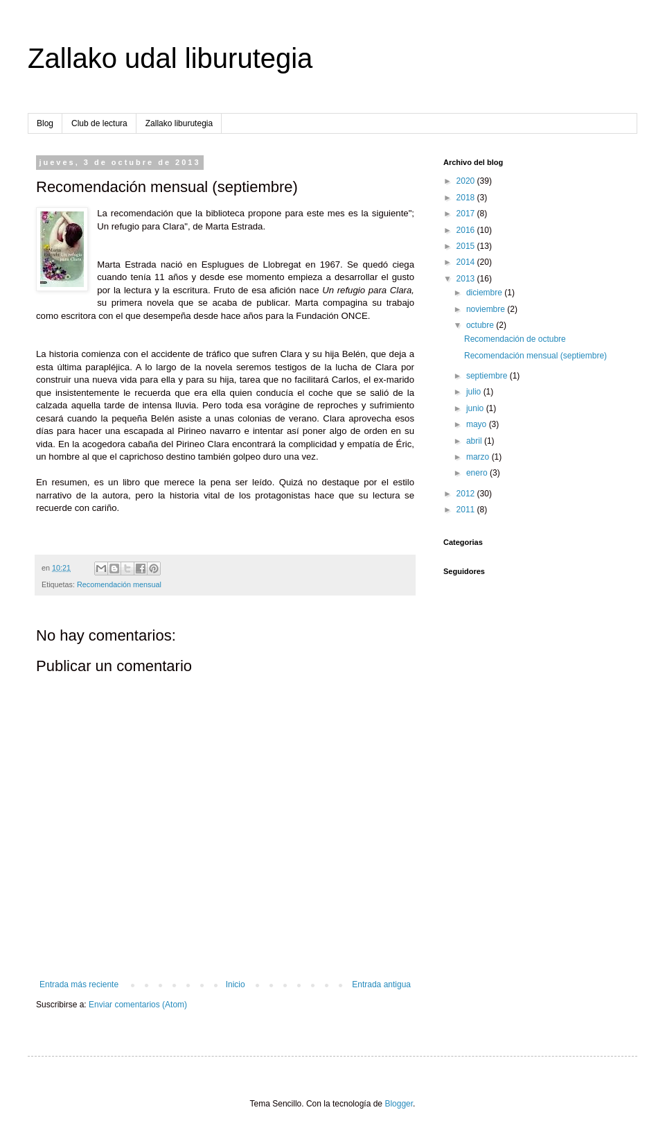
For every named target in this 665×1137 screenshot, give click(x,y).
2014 (466, 262)
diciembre (485, 292)
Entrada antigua (381, 984)
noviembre (486, 309)
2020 (466, 181)
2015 (466, 246)
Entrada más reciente (78, 984)
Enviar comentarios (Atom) (138, 1004)
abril (475, 441)
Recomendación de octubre (515, 339)
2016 (466, 230)
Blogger (398, 1104)
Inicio (235, 984)
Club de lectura (99, 123)
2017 (466, 213)
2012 (466, 493)
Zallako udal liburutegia (170, 58)
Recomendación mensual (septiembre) (535, 356)
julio (475, 392)
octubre (481, 325)
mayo (477, 424)
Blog (45, 123)
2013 (466, 279)
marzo (479, 457)
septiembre (488, 376)
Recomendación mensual (119, 584)
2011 (466, 509)
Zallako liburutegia (179, 123)
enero (478, 473)
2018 (466, 197)
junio (476, 408)
